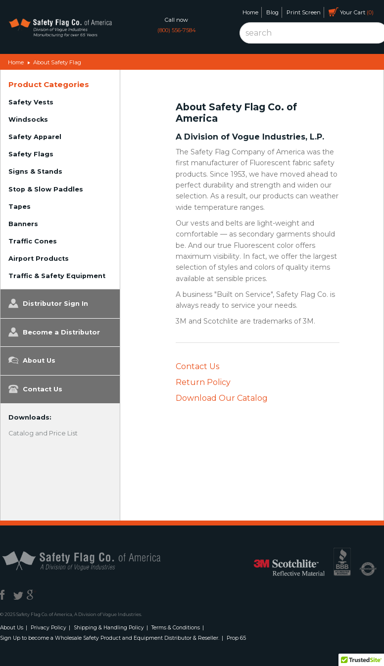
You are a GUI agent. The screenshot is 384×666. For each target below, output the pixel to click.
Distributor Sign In (48, 303)
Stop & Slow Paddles (45, 189)
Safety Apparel (34, 137)
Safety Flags (30, 154)
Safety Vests (30, 102)
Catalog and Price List (43, 433)
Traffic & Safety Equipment (56, 276)
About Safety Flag (57, 62)
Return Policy (203, 382)
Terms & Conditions (175, 627)
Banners (23, 224)
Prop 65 (236, 638)
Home (250, 12)
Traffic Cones (32, 241)
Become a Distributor (54, 332)
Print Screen (304, 12)
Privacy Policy (48, 627)
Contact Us (35, 389)
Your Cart (351, 12)
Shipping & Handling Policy (109, 627)
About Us (31, 360)
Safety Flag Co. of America (92, 560)
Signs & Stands (35, 171)
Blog (272, 12)
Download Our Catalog (222, 398)
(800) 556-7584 (176, 30)
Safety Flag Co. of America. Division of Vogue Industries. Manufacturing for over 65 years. (60, 28)
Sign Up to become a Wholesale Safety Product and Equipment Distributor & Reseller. (109, 638)
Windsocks (28, 119)
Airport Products (38, 258)
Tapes (19, 206)
